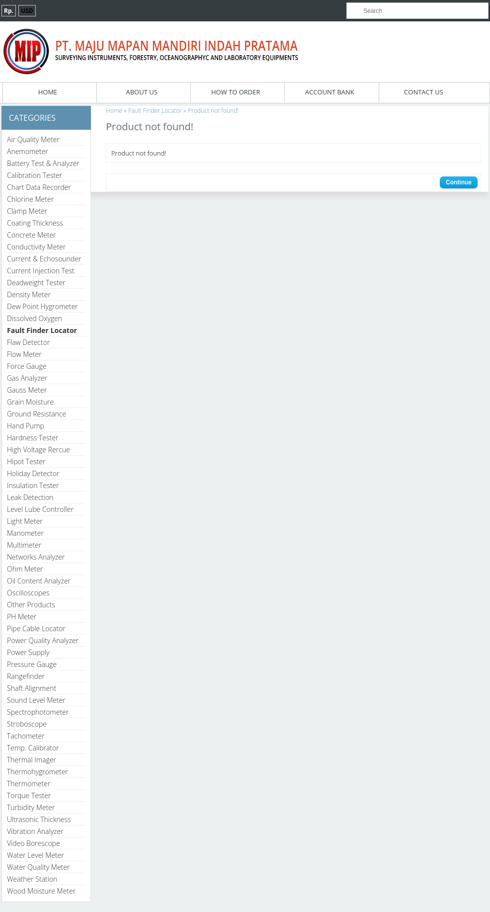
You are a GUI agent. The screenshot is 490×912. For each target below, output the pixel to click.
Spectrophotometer (38, 712)
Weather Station (32, 879)
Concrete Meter (31, 235)
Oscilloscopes (28, 592)
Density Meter (29, 294)
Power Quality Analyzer (43, 640)
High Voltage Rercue (38, 449)
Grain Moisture (30, 402)
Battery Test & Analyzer (43, 163)
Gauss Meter (27, 390)
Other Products (31, 604)
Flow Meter (24, 354)
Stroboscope (27, 724)
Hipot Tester (26, 461)
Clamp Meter (27, 211)
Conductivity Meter (36, 246)
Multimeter (24, 545)
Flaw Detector (28, 342)
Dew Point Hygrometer (42, 306)
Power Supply (28, 652)
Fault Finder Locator (42, 330)
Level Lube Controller (40, 509)
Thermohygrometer (37, 771)
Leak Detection (30, 497)
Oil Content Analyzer (39, 580)
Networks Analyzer (36, 557)
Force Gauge (26, 366)
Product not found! (213, 110)
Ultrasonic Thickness (39, 819)
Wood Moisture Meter (41, 891)
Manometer (25, 533)
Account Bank (329, 91)
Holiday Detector (33, 473)
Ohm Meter (25, 569)
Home (48, 91)
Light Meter (25, 521)
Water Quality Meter (38, 867)
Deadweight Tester (36, 282)
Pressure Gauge (32, 664)
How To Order (235, 91)
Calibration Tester (34, 175)
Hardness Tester (32, 437)
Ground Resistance (36, 413)
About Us (141, 91)
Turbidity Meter (31, 807)
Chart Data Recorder (39, 187)
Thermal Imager (31, 759)
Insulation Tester (33, 485)
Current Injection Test (41, 270)
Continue (459, 182)
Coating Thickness (35, 223)
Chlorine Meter (30, 199)
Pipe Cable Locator (36, 628)
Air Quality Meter (33, 139)
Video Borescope (33, 843)
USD (27, 10)
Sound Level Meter (36, 700)
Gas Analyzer (27, 378)
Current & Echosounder (44, 258)
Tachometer (26, 736)
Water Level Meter (35, 855)
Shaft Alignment (31, 688)
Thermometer (28, 783)
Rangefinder (26, 676)
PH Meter (22, 616)
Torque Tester (29, 795)
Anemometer (27, 151)
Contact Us (423, 91)
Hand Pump (25, 425)
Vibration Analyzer (35, 831)
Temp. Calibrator (33, 747)
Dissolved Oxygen (34, 318)
